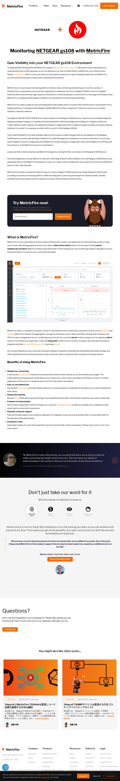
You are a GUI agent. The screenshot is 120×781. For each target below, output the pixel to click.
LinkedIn (89, 762)
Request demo (63, 216)
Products (34, 6)
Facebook (89, 758)
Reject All (96, 776)
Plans (46, 6)
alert (17, 398)
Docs (55, 6)
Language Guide (63, 405)
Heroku (26, 344)
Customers (74, 762)
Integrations (48, 762)
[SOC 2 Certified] (12, 767)
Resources (67, 6)
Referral (73, 771)
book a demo (19, 74)
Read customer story (60, 559)
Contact (31, 762)
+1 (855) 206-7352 (90, 6)
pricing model (25, 374)
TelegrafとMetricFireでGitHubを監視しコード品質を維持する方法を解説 (30, 706)
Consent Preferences (109, 766)
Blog (72, 754)
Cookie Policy (106, 762)
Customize (110, 776)
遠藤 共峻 (14, 725)
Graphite (105, 331)
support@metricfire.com (12, 755)
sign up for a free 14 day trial (65, 68)
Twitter (88, 754)
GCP (43, 344)
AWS (32, 344)
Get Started (109, 6)
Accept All (83, 776)
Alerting (46, 766)
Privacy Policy (106, 758)
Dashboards (23, 388)
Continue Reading (42, 718)
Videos (73, 758)
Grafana (10, 334)
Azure (37, 344)
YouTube (89, 766)
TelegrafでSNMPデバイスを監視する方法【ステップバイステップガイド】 (88, 706)
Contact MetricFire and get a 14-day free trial (32, 210)
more (56, 344)
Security (73, 766)
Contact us (10, 629)
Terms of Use (105, 754)
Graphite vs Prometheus (53, 771)
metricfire (11, 699)
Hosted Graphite (50, 754)
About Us (32, 754)
